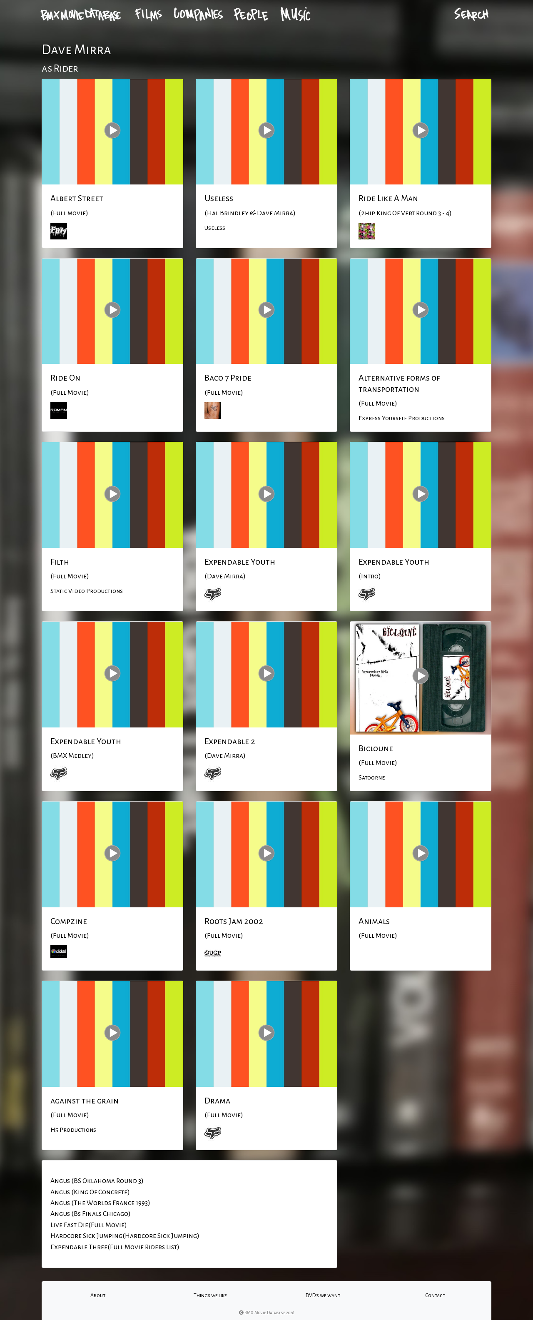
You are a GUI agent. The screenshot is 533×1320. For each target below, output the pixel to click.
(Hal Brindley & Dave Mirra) (250, 213)
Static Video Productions (86, 591)
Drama (217, 1100)
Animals (374, 921)
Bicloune (376, 748)
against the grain (84, 1100)
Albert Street (76, 198)
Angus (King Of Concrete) (90, 1192)
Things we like (210, 1295)
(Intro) (370, 576)
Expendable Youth (239, 561)
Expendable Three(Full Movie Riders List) (114, 1247)
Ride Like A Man (388, 198)
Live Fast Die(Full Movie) (88, 1225)
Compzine (68, 921)
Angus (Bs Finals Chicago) (90, 1214)
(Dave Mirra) (225, 576)
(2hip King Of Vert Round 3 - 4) (405, 213)
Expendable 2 (229, 741)
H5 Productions (73, 1129)
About (97, 1295)
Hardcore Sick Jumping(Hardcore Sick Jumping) (124, 1236)
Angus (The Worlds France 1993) (100, 1203)
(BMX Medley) (72, 756)
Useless (218, 198)
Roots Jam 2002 (233, 921)
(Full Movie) (69, 392)
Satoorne (372, 777)
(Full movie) (69, 213)
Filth (59, 561)
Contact (435, 1295)
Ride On (65, 377)
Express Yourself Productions (402, 418)
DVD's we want (323, 1295)
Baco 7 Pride (228, 377)
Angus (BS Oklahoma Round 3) (97, 1181)
